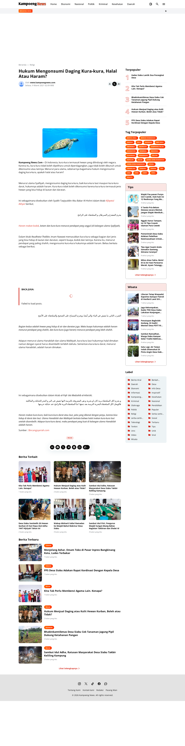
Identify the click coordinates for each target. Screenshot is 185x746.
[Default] (114, 84)
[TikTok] (92, 687)
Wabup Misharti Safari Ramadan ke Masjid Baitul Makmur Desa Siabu (69, 526)
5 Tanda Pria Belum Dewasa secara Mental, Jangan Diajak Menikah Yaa (152, 210)
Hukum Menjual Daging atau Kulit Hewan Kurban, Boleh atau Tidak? (70, 486)
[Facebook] (57, 447)
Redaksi (100, 693)
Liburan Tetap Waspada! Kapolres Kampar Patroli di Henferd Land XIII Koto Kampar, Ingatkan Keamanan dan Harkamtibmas (152, 297)
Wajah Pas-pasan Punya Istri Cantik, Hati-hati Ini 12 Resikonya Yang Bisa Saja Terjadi (152, 197)
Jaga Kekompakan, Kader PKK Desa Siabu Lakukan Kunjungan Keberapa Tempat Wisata (151, 310)
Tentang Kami (74, 693)
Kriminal (103, 4)
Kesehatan (117, 4)
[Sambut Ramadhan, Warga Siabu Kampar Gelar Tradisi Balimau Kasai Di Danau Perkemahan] (133, 338)
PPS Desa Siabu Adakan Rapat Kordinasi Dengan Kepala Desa (82, 572)
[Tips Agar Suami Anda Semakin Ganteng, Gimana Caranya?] (133, 251)
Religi (70, 438)
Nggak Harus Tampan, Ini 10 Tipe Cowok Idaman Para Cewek (151, 223)
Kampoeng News (87, 698)
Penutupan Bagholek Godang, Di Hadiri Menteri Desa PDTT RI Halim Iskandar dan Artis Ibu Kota (151, 323)
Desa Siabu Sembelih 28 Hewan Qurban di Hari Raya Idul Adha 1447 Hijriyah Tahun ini (33, 526)
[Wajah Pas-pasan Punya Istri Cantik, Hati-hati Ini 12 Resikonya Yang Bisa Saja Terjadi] (133, 198)
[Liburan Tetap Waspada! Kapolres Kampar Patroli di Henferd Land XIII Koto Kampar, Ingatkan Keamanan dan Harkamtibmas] (133, 298)
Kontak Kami (88, 693)
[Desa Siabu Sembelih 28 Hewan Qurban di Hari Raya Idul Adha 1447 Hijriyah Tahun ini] (35, 509)
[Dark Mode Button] (150, 4)
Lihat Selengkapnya (70, 671)
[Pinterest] (74, 447)
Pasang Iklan (111, 693)
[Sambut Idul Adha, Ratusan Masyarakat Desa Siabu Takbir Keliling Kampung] (105, 471)
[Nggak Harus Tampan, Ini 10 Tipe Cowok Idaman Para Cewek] (133, 225)
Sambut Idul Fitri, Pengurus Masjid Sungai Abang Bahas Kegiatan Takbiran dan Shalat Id (104, 526)
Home (53, 4)
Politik (91, 4)
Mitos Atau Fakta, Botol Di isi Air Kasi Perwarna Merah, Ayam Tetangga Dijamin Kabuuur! (152, 262)
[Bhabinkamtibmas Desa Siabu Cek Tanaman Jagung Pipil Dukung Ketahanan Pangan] (32, 637)
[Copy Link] (52, 447)
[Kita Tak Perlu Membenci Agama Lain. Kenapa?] (35, 471)
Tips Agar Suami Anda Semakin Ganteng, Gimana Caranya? (151, 249)
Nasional (79, 4)
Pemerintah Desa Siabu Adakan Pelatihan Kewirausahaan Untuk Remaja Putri (152, 236)
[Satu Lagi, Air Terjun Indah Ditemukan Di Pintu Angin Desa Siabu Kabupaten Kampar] (133, 351)
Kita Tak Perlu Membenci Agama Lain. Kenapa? (34, 486)
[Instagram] (79, 687)
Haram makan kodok (29, 225)
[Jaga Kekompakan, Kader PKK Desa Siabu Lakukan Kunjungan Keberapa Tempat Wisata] (133, 311)
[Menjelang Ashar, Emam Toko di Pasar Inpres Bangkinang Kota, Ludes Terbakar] (32, 553)
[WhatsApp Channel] (105, 687)
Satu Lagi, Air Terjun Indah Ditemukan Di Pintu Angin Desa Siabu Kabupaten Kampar (152, 349)
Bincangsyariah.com (38, 430)
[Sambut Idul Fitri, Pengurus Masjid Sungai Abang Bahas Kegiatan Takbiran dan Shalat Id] (105, 509)
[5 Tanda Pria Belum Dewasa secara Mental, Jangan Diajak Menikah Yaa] (133, 211)
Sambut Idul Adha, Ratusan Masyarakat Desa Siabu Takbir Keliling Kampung (103, 488)
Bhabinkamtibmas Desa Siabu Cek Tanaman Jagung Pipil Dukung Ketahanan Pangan (82, 635)
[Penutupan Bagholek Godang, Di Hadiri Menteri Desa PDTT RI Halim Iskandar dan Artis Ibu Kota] (133, 324)
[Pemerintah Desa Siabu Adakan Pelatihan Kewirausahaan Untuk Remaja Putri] (133, 238)
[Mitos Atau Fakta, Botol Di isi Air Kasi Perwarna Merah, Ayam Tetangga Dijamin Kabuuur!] (133, 264)
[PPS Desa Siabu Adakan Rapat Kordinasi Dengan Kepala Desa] (32, 574)
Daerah (131, 4)
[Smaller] (110, 84)
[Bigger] (119, 84)
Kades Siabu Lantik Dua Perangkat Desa (147, 76)
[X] (63, 447)
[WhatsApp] (79, 447)
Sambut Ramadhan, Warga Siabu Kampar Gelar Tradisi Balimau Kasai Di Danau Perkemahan (151, 336)
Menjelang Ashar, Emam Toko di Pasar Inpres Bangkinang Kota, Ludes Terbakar (83, 551)
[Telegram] (68, 447)
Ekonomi (65, 4)
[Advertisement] (69, 108)
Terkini (52, 545)
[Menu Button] (164, 4)
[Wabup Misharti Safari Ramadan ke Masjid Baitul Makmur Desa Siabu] (70, 509)
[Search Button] (157, 4)
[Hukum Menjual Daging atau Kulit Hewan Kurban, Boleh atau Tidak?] (70, 471)
